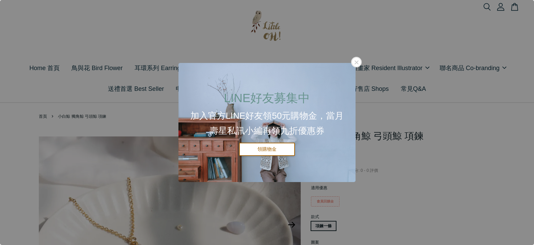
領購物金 (267, 149)
